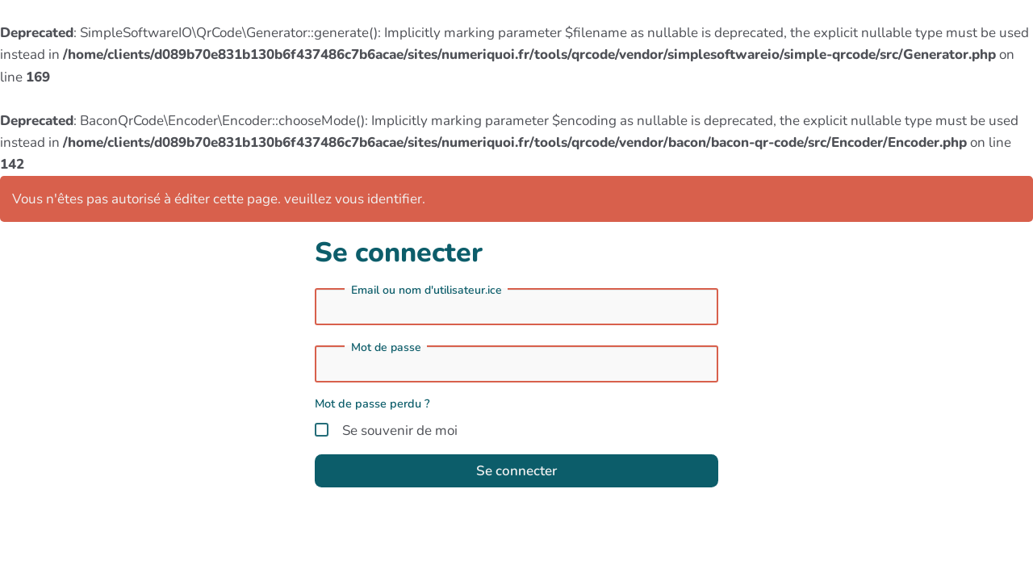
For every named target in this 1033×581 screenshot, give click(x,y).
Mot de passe (386, 347)
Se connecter (516, 471)
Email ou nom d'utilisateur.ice (426, 290)
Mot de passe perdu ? (372, 403)
